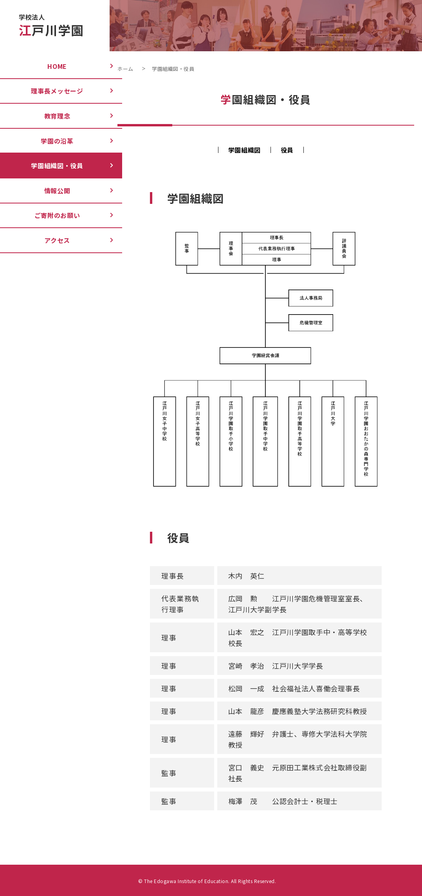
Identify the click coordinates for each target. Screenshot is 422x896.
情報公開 (51, 190)
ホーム (125, 68)
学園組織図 (244, 150)
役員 (287, 150)
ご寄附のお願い (51, 215)
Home (50, 66)
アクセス (50, 240)
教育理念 (51, 116)
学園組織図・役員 (50, 165)
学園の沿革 (50, 141)
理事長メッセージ (50, 90)
